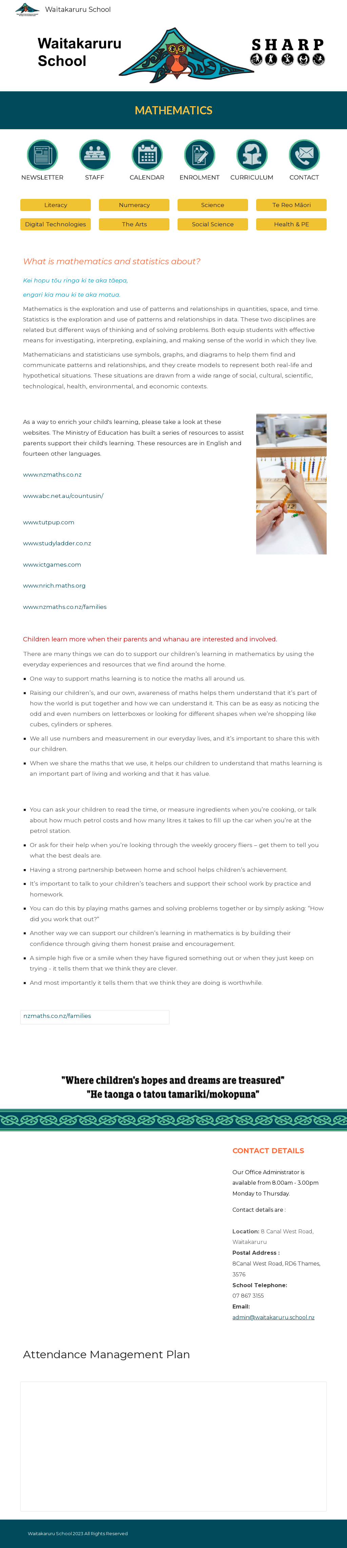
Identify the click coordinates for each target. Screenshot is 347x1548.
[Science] (213, 205)
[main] (173, 110)
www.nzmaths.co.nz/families (65, 606)
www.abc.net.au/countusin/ (63, 495)
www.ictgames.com (52, 564)
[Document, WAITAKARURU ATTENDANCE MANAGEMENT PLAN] (173, 1446)
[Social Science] (213, 224)
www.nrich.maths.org (54, 585)
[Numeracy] (134, 205)
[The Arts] (134, 224)
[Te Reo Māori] (292, 205)
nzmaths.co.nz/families (57, 1015)
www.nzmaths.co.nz (52, 474)
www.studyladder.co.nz (57, 543)
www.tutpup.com (49, 522)
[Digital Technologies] (56, 224)
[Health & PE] (292, 224)
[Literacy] (56, 205)
